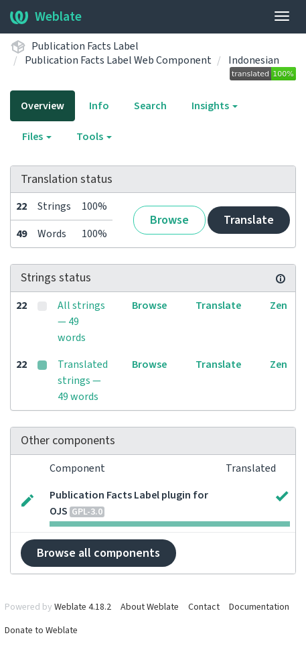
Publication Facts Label (85, 46)
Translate (249, 220)
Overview (42, 105)
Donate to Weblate (41, 630)
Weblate (46, 16)
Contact (204, 607)
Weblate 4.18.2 (82, 607)
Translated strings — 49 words (83, 380)
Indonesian (253, 60)
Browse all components (98, 553)
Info (99, 105)
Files (37, 136)
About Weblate (150, 607)
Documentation (259, 607)
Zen (278, 305)
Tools (94, 136)
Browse (169, 220)
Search (150, 105)
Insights (215, 105)
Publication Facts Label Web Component (118, 60)
